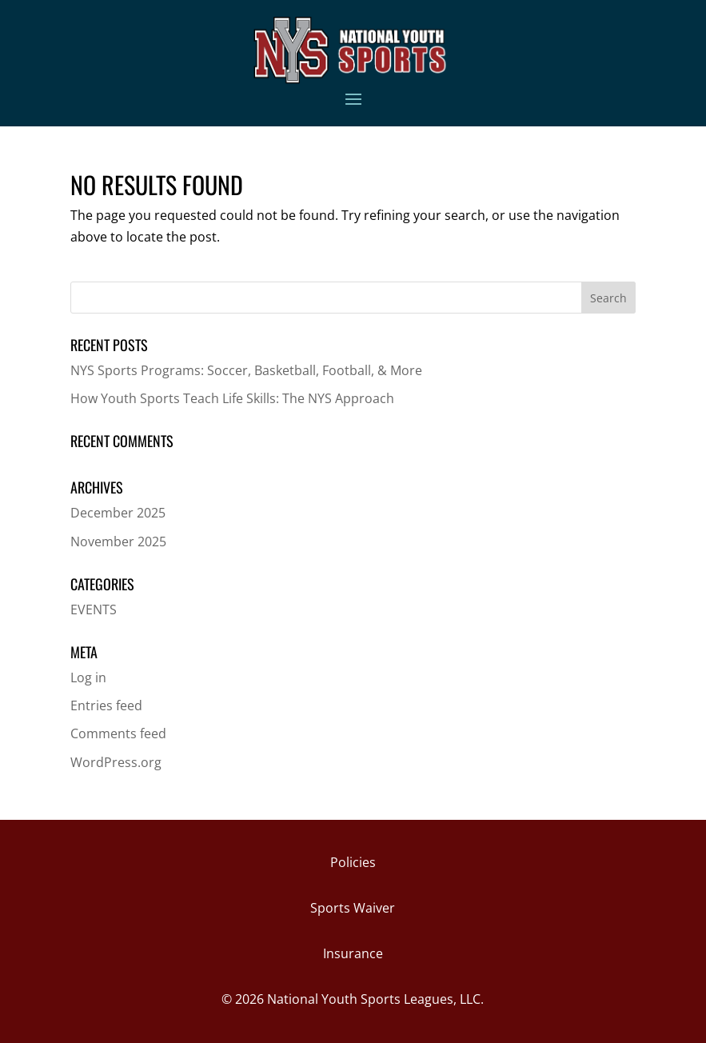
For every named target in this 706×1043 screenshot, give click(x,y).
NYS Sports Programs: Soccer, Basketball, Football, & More (246, 370)
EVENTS (93, 609)
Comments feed (118, 733)
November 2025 (118, 541)
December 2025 (118, 513)
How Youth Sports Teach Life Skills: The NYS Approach (232, 398)
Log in (88, 677)
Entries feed (106, 705)
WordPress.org (116, 762)
